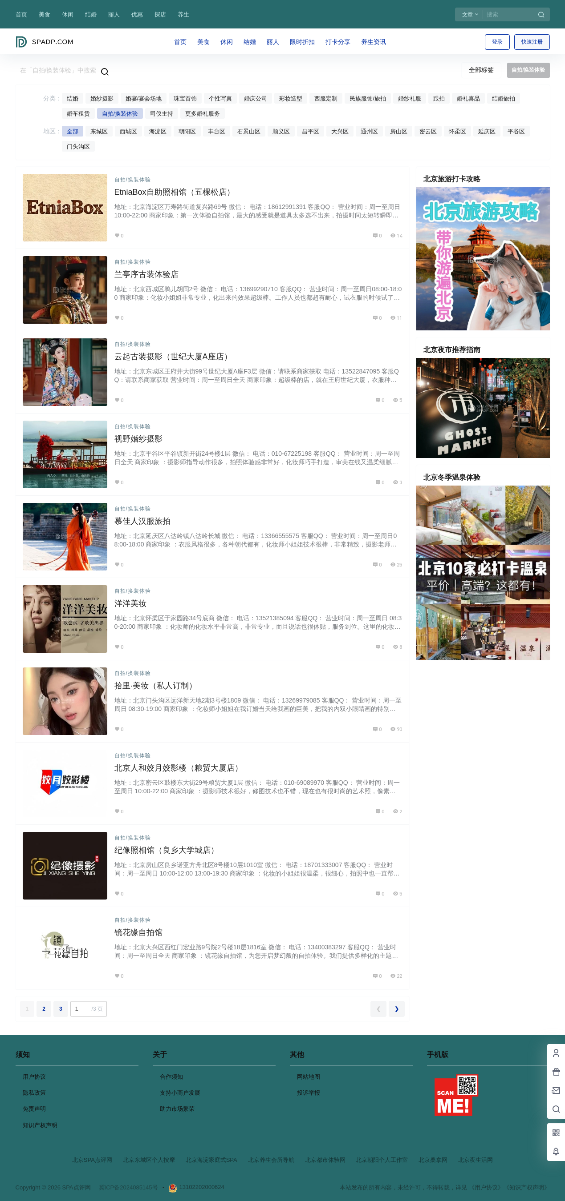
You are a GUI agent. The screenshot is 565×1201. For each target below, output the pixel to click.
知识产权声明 (40, 1125)
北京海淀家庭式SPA (211, 1160)
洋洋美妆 (130, 603)
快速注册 (532, 42)
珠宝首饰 (185, 98)
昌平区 (310, 131)
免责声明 (34, 1108)
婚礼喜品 (468, 98)
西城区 (128, 131)
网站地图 (308, 1076)
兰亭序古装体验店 (146, 274)
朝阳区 (187, 131)
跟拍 (439, 98)
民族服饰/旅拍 (368, 98)
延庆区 (487, 131)
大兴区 (340, 131)
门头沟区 (78, 146)
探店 (160, 14)
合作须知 (171, 1076)
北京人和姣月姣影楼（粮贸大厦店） (178, 767)
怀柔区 (457, 131)
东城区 (99, 131)
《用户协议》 (486, 1187)
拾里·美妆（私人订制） (155, 685)
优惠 (137, 14)
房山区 (398, 131)
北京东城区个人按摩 (149, 1160)
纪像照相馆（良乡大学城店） (166, 850)
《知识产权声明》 (527, 1187)
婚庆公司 (255, 98)
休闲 (67, 14)
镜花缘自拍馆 (138, 932)
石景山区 (248, 131)
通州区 (369, 131)
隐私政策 (34, 1092)
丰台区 (216, 131)
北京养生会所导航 (271, 1160)
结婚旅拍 (503, 98)
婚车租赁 (78, 113)
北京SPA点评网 (92, 1160)
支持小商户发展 (180, 1092)
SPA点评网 (76, 1187)
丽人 (114, 14)
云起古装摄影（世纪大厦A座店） (173, 356)
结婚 (91, 14)
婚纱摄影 (102, 98)
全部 (72, 131)
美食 (44, 14)
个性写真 (220, 98)
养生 (183, 14)
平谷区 (516, 131)
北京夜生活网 (475, 1160)
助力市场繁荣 (177, 1108)
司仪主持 (161, 113)
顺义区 (281, 131)
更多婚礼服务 (202, 113)
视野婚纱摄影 (138, 438)
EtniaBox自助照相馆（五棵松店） (174, 192)
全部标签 (481, 69)
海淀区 (158, 131)
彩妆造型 (290, 98)
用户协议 (34, 1076)
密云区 (428, 131)
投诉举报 (308, 1092)
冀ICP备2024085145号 (128, 1187)
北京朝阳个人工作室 (382, 1160)
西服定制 (325, 98)
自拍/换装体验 (120, 113)
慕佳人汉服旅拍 (142, 521)
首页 (21, 14)
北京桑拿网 (433, 1160)
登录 (497, 42)
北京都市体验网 (325, 1160)
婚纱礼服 (409, 98)
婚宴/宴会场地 (144, 98)
